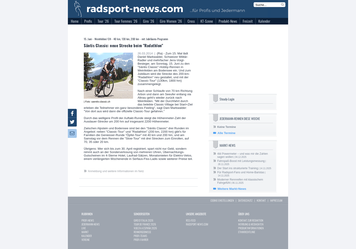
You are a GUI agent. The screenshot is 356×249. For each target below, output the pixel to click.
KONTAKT (261, 200)
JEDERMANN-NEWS (91, 224)
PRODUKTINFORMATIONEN (251, 228)
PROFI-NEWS (88, 220)
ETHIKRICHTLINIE (246, 232)
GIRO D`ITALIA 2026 (143, 220)
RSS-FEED (190, 220)
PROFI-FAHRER (141, 240)
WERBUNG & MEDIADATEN (250, 224)
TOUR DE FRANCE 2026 (145, 224)
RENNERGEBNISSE (142, 232)
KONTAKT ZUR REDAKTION (250, 220)
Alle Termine (226, 133)
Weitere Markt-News (232, 188)
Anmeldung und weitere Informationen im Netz (116, 171)
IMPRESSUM (276, 200)
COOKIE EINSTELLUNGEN (222, 200)
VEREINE (86, 240)
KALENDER (87, 236)
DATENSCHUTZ (245, 200)
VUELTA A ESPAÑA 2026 (145, 228)
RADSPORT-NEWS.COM (197, 224)
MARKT (85, 232)
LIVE (84, 228)
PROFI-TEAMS (140, 236)
